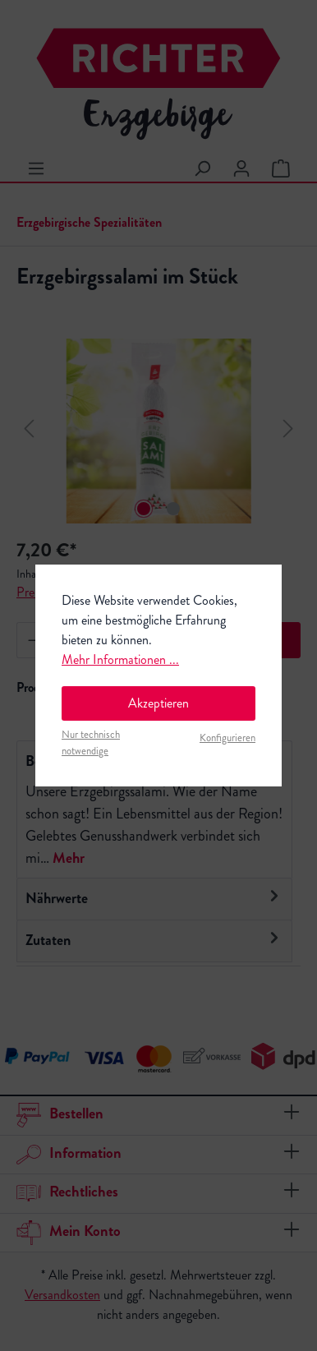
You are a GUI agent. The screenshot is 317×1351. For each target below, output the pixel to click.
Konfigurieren (227, 738)
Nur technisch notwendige (91, 742)
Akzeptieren (158, 703)
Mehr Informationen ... (120, 659)
